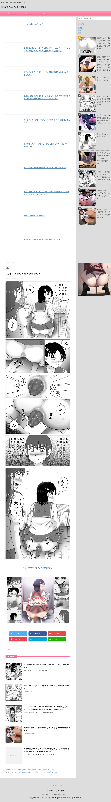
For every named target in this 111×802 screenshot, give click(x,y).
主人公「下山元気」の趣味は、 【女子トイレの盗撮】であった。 (36, 772)
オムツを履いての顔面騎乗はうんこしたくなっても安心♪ (45, 168)
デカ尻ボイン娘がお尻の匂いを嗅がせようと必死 (42, 239)
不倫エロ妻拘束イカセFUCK (34, 216)
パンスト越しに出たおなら (34, 24)
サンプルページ (57, 786)
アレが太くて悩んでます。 (38, 568)
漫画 (26, 13)
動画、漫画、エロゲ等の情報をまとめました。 (55, 794)
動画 (9, 13)
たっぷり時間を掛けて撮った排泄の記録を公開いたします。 (34, 770)
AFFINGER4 (77, 798)
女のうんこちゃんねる (13, 7)
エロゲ (44, 13)
